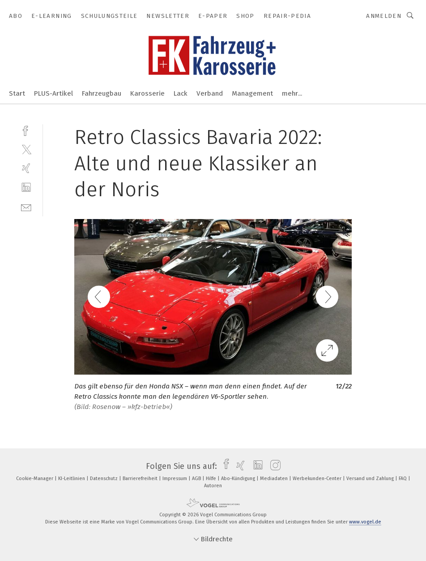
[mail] (26, 206)
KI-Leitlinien (72, 478)
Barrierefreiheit (141, 478)
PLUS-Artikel (53, 93)
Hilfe (211, 478)
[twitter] (26, 149)
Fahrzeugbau (101, 93)
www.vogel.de (365, 522)
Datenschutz (104, 478)
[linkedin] (26, 187)
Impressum (175, 478)
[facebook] (26, 129)
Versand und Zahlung (370, 478)
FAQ (403, 478)
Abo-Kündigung (238, 478)
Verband (209, 93)
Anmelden (383, 16)
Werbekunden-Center (318, 478)
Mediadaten (274, 478)
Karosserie (147, 93)
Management (252, 93)
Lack (180, 93)
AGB (197, 478)
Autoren (213, 486)
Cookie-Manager (35, 478)
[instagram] (273, 466)
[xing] (26, 168)
